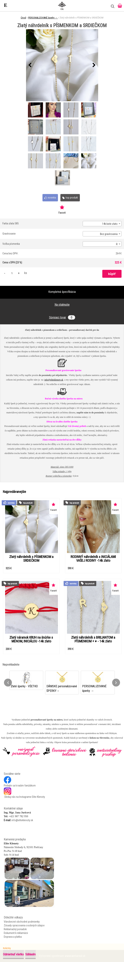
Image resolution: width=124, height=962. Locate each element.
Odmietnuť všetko (13, 954)
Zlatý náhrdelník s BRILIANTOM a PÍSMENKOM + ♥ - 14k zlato (93, 639)
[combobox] (102, 223)
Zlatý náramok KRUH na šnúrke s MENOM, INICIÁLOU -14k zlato (31, 639)
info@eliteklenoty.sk (53, 379)
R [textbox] (117, 244)
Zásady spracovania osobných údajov (24, 925)
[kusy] (11, 273)
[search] (111, 7)
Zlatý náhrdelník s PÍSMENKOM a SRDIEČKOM (31, 558)
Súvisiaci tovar (62, 317)
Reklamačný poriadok (15, 929)
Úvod (23, 17)
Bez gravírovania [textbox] (109, 234)
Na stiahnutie (62, 304)
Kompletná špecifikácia (62, 292)
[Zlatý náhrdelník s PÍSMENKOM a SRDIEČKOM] (62, 65)
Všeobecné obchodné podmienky (22, 921)
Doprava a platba (13, 936)
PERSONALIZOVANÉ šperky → (43, 17)
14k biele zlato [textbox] (110, 223)
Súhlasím (30, 954)
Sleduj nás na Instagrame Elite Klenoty (24, 796)
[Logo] (62, 5)
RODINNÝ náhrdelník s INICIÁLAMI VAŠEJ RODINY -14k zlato (93, 558)
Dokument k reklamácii (16, 932)
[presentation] (30, 65)
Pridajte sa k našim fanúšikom (20, 785)
